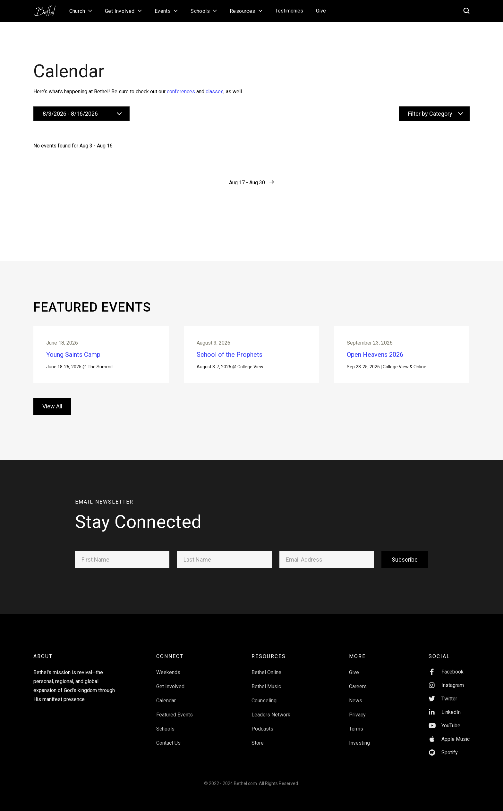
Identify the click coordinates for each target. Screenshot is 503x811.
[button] (80, 11)
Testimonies (289, 11)
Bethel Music (266, 694)
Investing (359, 751)
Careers (358, 694)
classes (215, 91)
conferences (181, 91)
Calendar (166, 708)
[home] (48, 8)
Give (321, 11)
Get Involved (170, 694)
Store (258, 751)
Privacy (357, 722)
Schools (165, 736)
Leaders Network (271, 722)
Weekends (168, 680)
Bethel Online (266, 680)
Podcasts (262, 736)
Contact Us (168, 751)
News (355, 708)
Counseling (264, 708)
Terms (356, 736)
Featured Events (174, 722)
